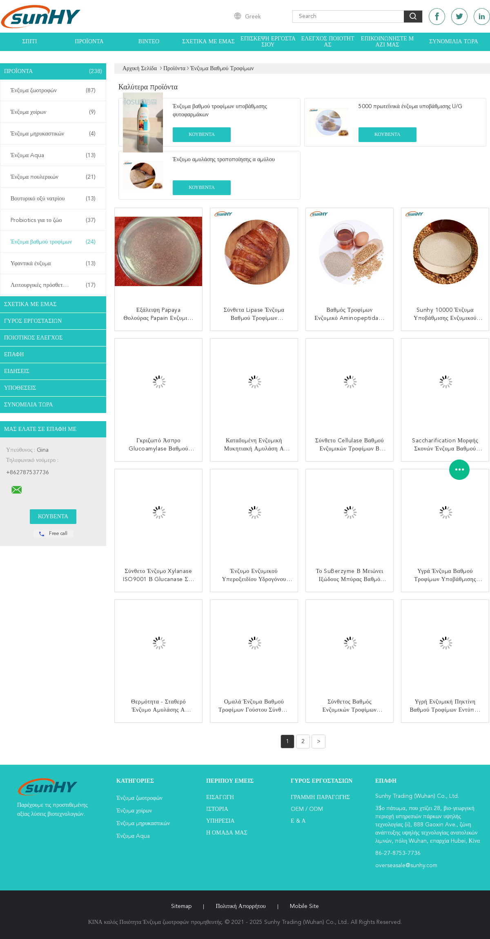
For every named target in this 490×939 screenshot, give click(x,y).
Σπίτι (29, 41)
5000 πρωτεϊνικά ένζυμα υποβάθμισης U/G (410, 106)
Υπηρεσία (220, 821)
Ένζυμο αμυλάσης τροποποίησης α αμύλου (224, 159)
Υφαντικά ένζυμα (53, 264)
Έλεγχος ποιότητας (327, 42)
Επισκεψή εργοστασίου (268, 42)
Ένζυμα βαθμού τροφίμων (53, 242)
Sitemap (181, 906)
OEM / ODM (307, 809)
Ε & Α (298, 821)
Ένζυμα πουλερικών (53, 177)
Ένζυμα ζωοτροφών (53, 91)
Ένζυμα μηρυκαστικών (53, 134)
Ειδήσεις (16, 371)
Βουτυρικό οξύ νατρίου (53, 199)
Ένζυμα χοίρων (53, 112)
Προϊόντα (89, 41)
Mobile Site (304, 906)
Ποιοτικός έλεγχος (33, 338)
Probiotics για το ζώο (53, 220)
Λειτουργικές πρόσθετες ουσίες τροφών (55, 285)
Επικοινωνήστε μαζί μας (387, 42)
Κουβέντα (202, 134)
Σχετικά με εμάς (208, 41)
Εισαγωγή (220, 797)
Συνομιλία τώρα (453, 41)
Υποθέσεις (20, 388)
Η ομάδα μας (226, 833)
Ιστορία (217, 809)
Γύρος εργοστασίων (33, 321)
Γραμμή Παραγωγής (320, 797)
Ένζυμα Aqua (53, 155)
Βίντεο (148, 41)
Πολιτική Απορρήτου (240, 906)
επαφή (14, 354)
